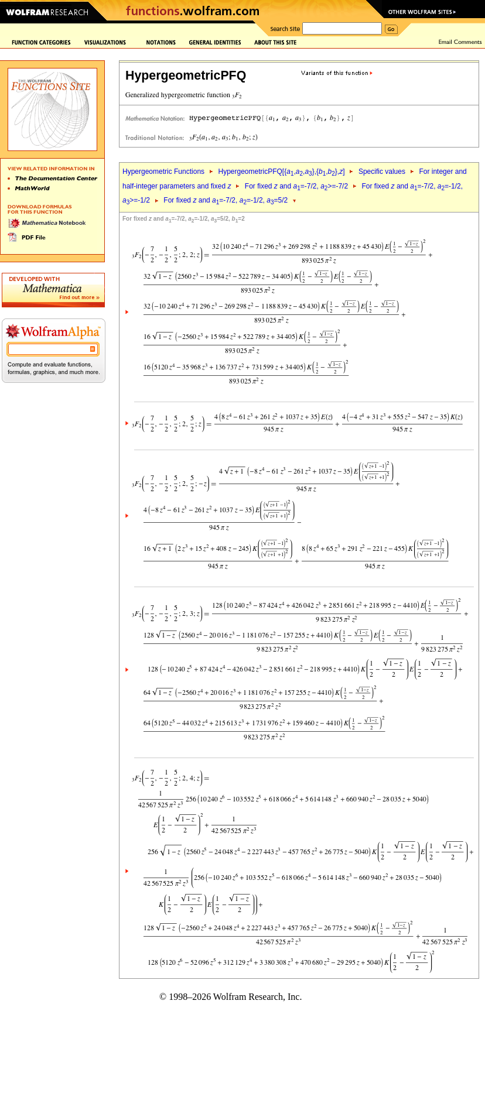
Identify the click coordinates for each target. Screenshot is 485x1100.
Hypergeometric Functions (163, 171)
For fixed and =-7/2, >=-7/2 (296, 186)
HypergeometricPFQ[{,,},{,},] (281, 171)
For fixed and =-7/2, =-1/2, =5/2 (225, 200)
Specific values (381, 171)
